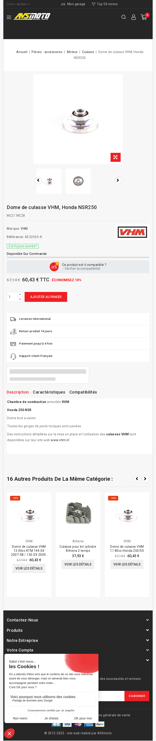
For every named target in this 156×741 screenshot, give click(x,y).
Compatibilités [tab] (83, 392)
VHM (24, 228)
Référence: (15, 237)
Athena (78, 541)
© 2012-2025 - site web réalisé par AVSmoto (78, 733)
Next (145, 479)
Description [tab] (18, 392)
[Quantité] (12, 297)
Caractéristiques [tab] (49, 392)
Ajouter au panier (46, 297)
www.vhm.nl (60, 440)
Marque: (13, 228)
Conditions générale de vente (108, 715)
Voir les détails (29, 568)
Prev (137, 479)
